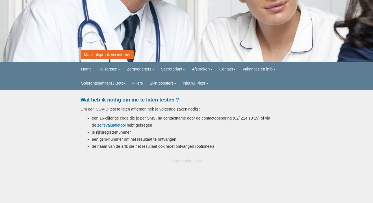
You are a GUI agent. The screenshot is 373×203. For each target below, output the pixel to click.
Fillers (137, 83)
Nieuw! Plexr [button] (195, 83)
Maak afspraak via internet (107, 54)
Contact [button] (227, 69)
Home (86, 69)
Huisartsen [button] (109, 69)
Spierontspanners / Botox (103, 83)
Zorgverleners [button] (140, 69)
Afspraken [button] (202, 69)
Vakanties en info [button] (258, 69)
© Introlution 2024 (186, 161)
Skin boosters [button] (163, 83)
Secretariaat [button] (173, 69)
